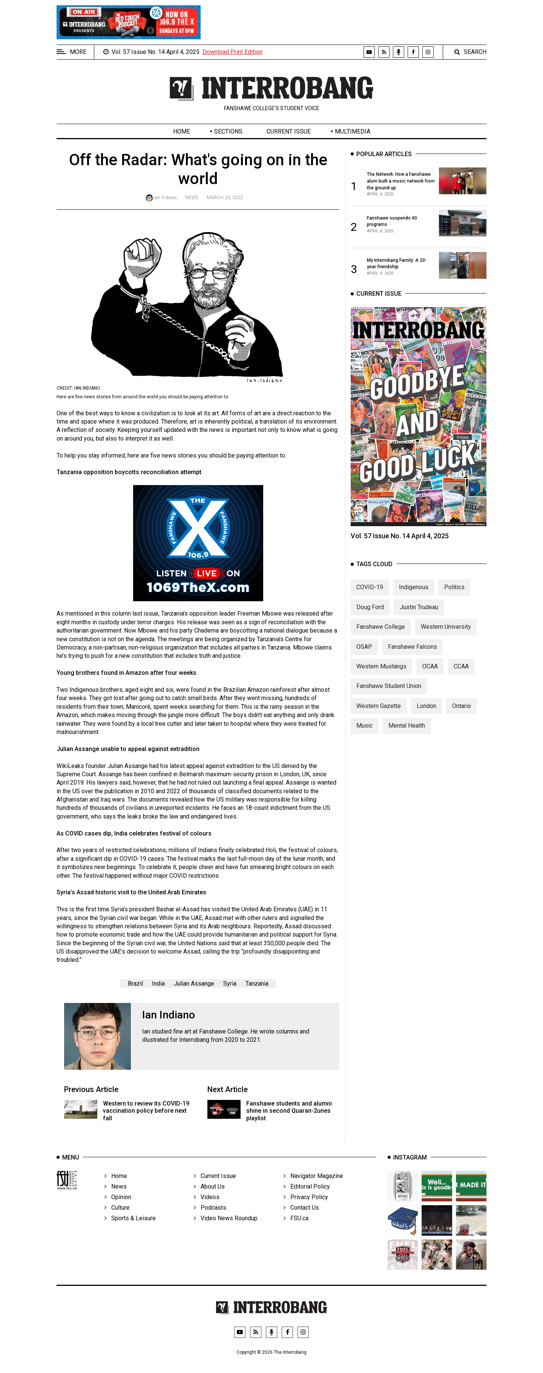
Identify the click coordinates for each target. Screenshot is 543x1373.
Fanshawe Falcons (412, 661)
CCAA (461, 680)
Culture (117, 1222)
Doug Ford (370, 621)
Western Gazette (378, 720)
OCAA (430, 680)
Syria (229, 983)
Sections (228, 131)
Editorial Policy (307, 1200)
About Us (209, 1200)
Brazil (135, 983)
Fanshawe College (380, 641)
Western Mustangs (381, 680)
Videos (206, 1211)
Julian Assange (194, 983)
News (191, 197)
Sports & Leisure (130, 1232)
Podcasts (210, 1222)
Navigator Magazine (313, 1190)
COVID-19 (369, 601)
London (426, 720)
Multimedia (352, 131)
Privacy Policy (306, 1211)
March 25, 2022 (225, 197)
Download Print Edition (232, 51)
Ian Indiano (165, 197)
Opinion (117, 1211)
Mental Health (406, 739)
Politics (454, 601)
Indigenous (413, 601)
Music (364, 739)
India (158, 983)
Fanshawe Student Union (388, 700)
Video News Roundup (226, 1232)
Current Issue (289, 131)
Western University (446, 641)
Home (181, 131)
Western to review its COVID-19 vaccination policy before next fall (146, 1110)
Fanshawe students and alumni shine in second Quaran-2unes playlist (289, 1110)
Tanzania (256, 983)
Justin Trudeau (419, 621)
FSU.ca (296, 1232)
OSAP (364, 661)
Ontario (461, 720)
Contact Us (301, 1222)
